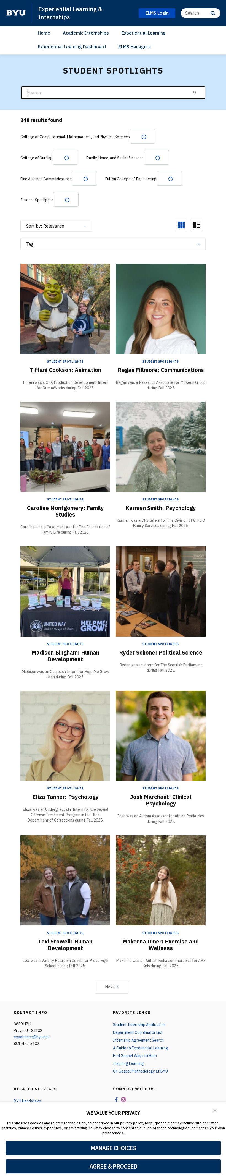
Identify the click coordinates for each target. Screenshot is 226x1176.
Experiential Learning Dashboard (72, 46)
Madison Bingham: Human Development (65, 656)
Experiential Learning (144, 33)
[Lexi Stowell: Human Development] (65, 880)
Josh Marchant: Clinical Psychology (160, 800)
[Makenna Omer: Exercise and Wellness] (161, 880)
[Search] (200, 13)
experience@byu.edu (32, 1036)
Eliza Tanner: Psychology (65, 796)
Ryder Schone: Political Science (160, 652)
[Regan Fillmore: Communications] (161, 309)
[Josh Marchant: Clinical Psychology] (161, 735)
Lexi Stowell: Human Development (65, 945)
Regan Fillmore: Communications (161, 370)
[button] (215, 1110)
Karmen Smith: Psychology (160, 508)
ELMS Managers (135, 46)
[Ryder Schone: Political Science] (161, 591)
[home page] (16, 13)
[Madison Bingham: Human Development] (65, 591)
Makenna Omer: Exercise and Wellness (161, 945)
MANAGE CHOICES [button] (113, 1148)
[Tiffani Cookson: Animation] (65, 309)
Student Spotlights (65, 361)
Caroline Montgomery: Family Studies (65, 511)
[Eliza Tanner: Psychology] (65, 735)
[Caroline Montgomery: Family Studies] (65, 447)
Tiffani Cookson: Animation (65, 370)
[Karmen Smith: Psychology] (161, 447)
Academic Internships (86, 33)
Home (44, 33)
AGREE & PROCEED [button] (113, 1166)
